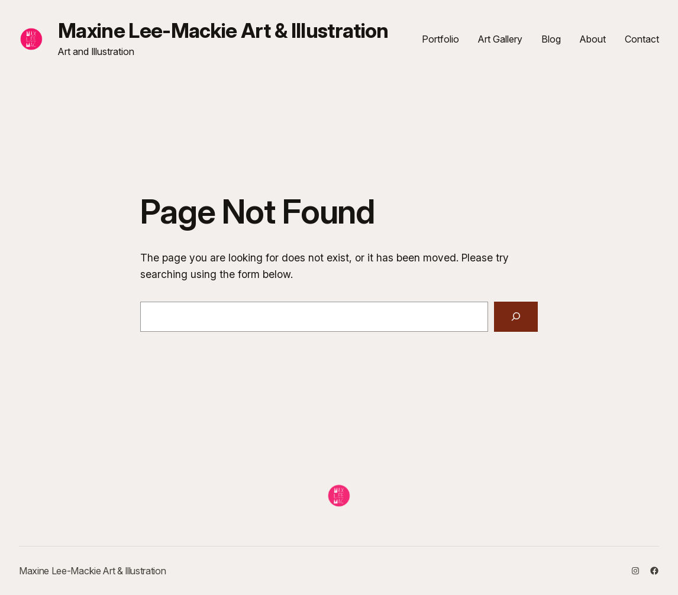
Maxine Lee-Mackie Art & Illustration (223, 30)
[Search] (516, 317)
